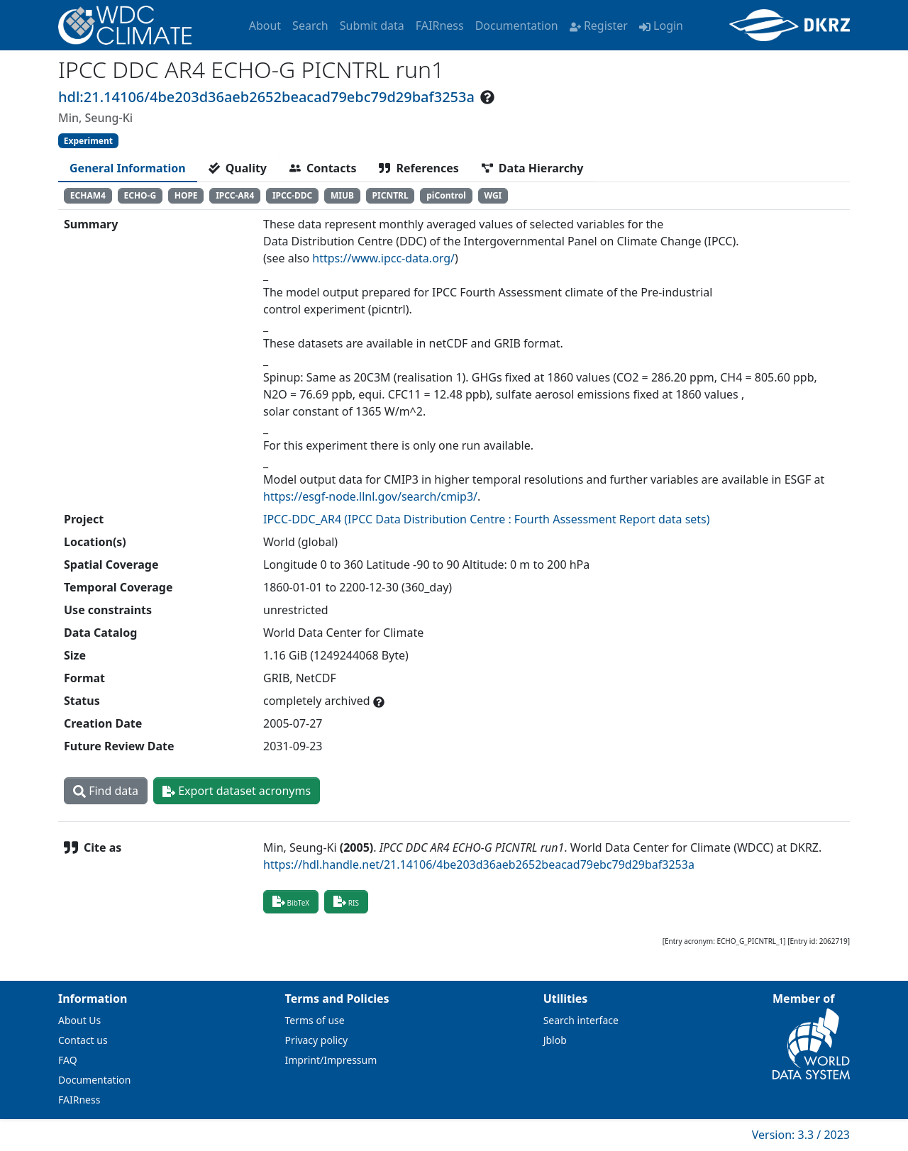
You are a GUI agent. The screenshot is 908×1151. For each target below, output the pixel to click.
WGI (493, 195)
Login (661, 25)
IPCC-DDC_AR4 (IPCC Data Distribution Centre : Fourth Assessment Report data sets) (486, 519)
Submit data (372, 25)
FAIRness (440, 25)
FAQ (67, 1060)
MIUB (342, 195)
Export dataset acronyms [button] (236, 791)
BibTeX (290, 901)
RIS (346, 901)
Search (310, 25)
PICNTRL (390, 195)
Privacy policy (316, 1040)
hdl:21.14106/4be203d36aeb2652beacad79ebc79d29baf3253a (266, 96)
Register (599, 25)
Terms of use (315, 1020)
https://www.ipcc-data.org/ (383, 258)
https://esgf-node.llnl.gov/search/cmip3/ (370, 496)
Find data (105, 791)
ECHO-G (139, 195)
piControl (446, 195)
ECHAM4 (88, 195)
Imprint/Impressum (331, 1060)
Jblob (555, 1040)
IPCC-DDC (292, 195)
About (265, 25)
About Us (79, 1020)
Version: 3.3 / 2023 (801, 1134)
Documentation (516, 25)
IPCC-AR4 (235, 195)
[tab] (127, 168)
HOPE (186, 195)
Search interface (581, 1020)
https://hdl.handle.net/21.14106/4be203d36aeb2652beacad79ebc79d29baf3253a (478, 864)
